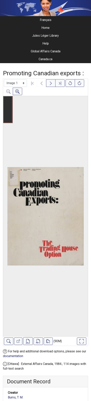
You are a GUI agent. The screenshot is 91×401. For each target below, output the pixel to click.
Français (45, 20)
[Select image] (15, 83)
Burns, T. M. (15, 397)
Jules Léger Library (45, 35)
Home (45, 28)
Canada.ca (45, 59)
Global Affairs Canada (45, 51)
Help (45, 43)
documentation (13, 356)
